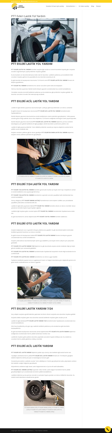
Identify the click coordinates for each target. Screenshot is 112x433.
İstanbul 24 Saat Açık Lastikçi (55, 6)
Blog (92, 6)
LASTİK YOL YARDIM (24, 69)
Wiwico (31, 430)
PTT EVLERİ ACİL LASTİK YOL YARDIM (49, 111)
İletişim (98, 6)
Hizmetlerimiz (70, 6)
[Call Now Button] (108, 429)
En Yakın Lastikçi (84, 6)
